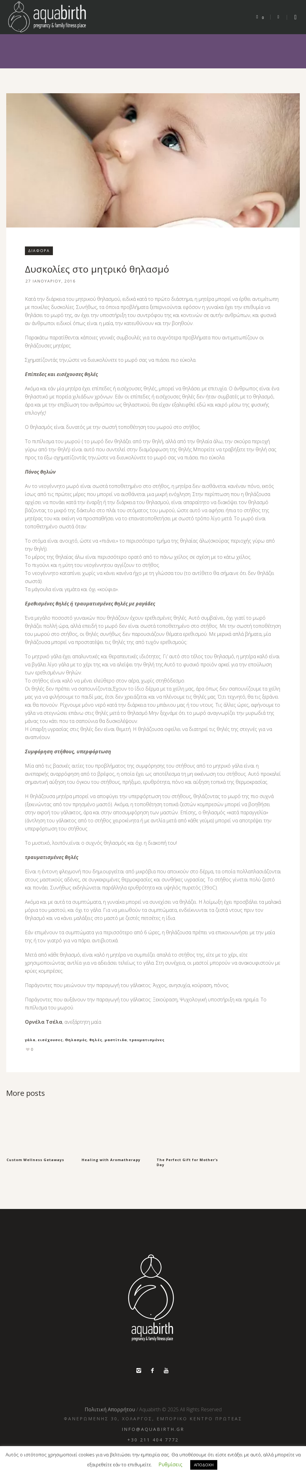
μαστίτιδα (116, 1039)
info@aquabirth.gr (153, 1428)
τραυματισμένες (147, 1039)
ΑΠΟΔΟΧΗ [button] (204, 1465)
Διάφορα (39, 250)
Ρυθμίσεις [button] (170, 1464)
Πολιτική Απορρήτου (110, 1408)
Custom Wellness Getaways (35, 1159)
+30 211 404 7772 (153, 1439)
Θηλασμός (76, 1039)
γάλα (30, 1039)
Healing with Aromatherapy (111, 1159)
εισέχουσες (50, 1039)
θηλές (95, 1039)
